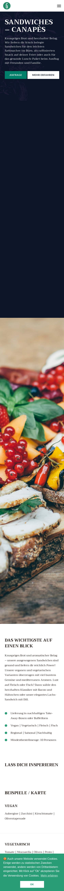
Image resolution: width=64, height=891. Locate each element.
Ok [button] (32, 884)
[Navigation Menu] (59, 5)
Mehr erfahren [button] (49, 875)
